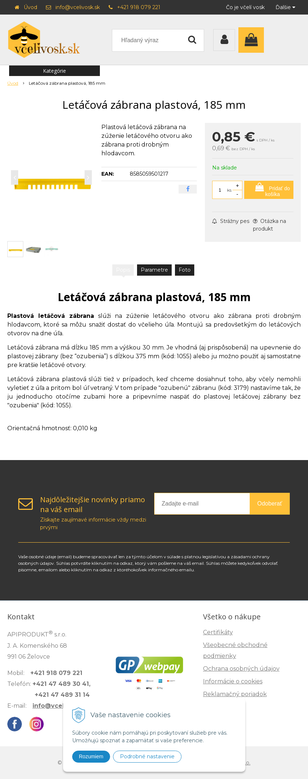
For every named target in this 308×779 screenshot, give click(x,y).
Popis (123, 270)
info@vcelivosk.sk (77, 7)
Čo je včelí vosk (245, 7)
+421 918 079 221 (138, 7)
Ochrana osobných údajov (241, 668)
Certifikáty (218, 632)
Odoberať (269, 503)
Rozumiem (91, 756)
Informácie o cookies (232, 681)
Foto (185, 270)
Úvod (30, 7)
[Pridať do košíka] (268, 190)
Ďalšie (285, 7)
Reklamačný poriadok (235, 694)
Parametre (154, 270)
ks (229, 190)
